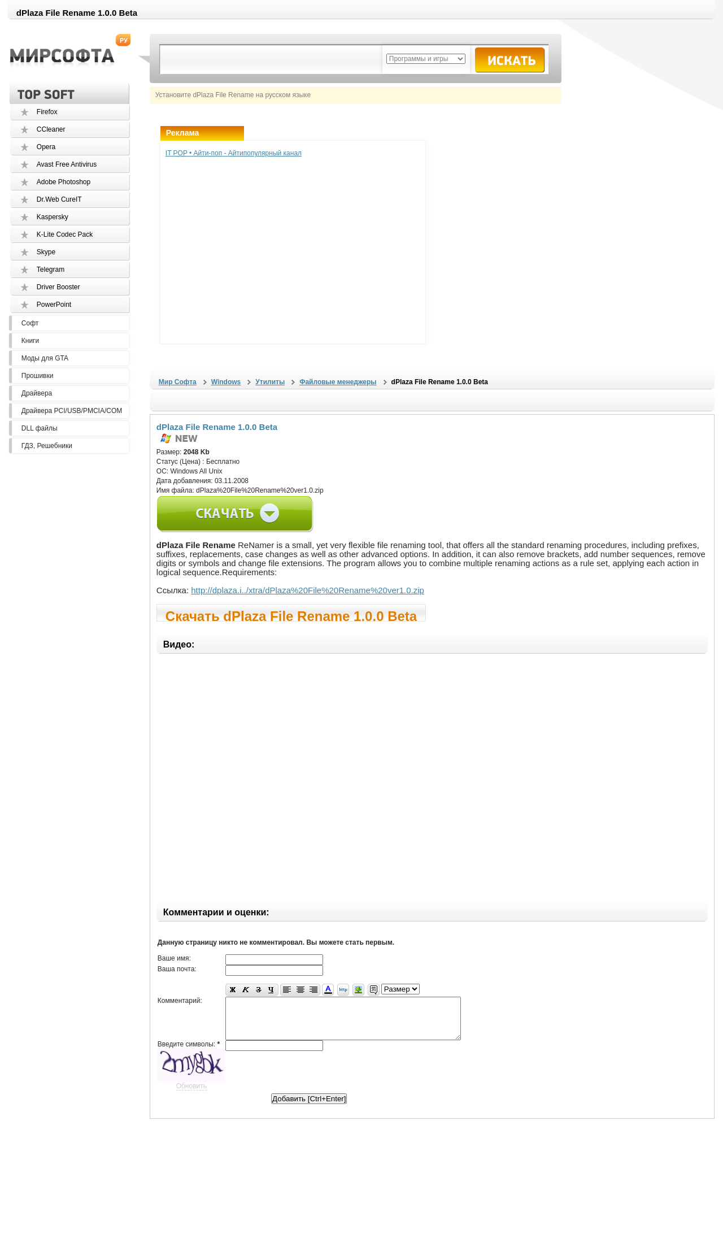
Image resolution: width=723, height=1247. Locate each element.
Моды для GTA (44, 358)
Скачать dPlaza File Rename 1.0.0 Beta (291, 615)
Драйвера (36, 393)
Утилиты (270, 382)
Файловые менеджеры (337, 382)
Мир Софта (178, 382)
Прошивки (37, 376)
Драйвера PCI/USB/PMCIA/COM (71, 411)
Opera (46, 147)
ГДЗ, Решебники (46, 446)
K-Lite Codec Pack (65, 234)
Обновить (191, 1094)
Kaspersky (52, 217)
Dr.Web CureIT (59, 199)
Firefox (47, 112)
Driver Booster (58, 287)
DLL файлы (39, 428)
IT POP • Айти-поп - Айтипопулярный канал (233, 153)
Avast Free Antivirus (67, 164)
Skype (46, 252)
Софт (29, 323)
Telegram (50, 269)
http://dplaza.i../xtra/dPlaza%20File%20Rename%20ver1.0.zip (307, 590)
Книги (30, 341)
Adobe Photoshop (63, 182)
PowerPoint (54, 305)
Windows (226, 382)
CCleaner (51, 129)
